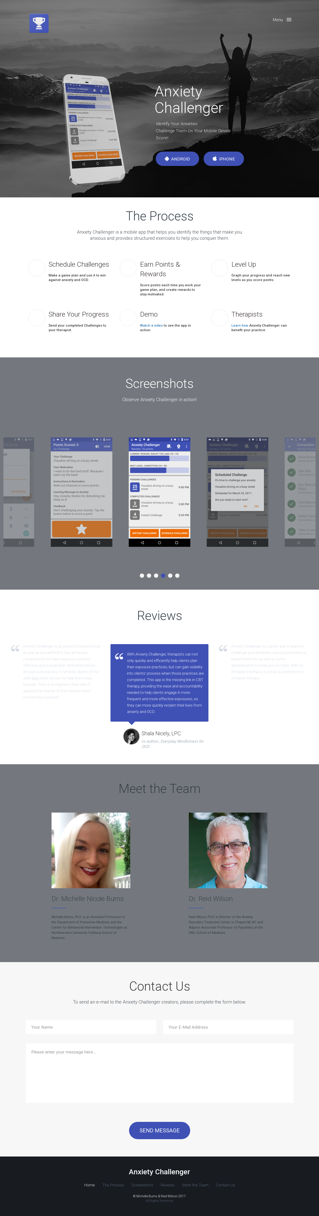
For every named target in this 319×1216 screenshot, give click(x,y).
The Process (96, 1185)
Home (74, 1185)
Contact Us (197, 1185)
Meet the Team (170, 1185)
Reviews (145, 1185)
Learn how (239, 325)
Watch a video (151, 325)
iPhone (224, 159)
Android (177, 159)
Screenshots (122, 1185)
